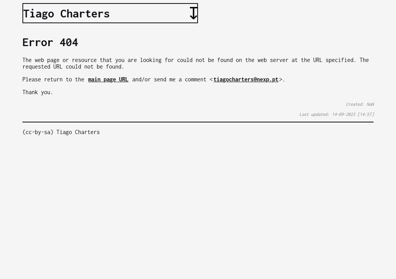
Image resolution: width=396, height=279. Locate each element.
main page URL (108, 79)
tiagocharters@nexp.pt (245, 79)
